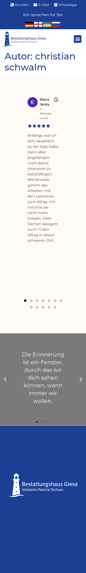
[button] (77, 39)
